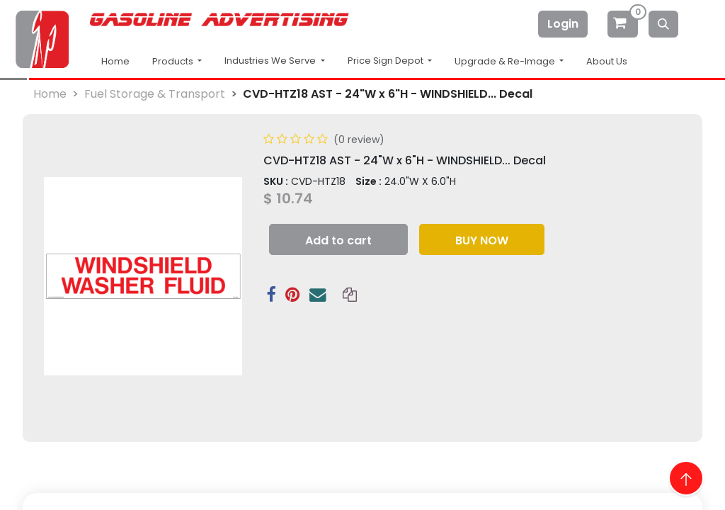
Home (115, 61)
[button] (338, 239)
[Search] (663, 24)
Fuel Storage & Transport (154, 94)
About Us (606, 61)
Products (173, 61)
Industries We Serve (271, 60)
